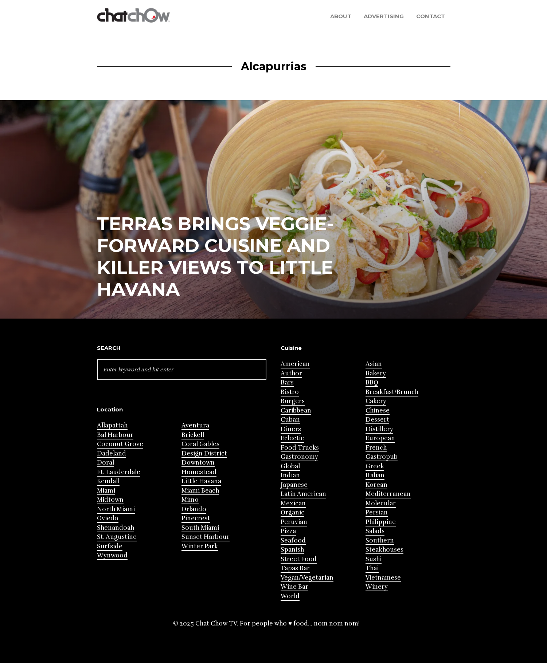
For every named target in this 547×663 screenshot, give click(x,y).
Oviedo (107, 518)
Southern (380, 540)
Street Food (299, 559)
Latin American (303, 494)
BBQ (372, 382)
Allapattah (112, 425)
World (290, 596)
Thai (372, 568)
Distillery (379, 429)
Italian (375, 475)
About (340, 16)
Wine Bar (294, 587)
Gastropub (382, 457)
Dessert (377, 419)
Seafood (293, 540)
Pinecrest (195, 518)
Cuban (290, 419)
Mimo (190, 500)
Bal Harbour (115, 435)
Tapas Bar (295, 568)
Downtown (198, 462)
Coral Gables (200, 444)
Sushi (374, 559)
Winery (377, 587)
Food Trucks (300, 447)
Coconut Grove (120, 444)
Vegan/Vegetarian (307, 577)
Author (291, 373)
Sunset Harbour (205, 537)
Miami (106, 490)
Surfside (109, 546)
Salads (375, 531)
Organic (292, 512)
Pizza (288, 531)
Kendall (108, 481)
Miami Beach (200, 490)
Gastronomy (299, 457)
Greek (375, 466)
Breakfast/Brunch (392, 392)
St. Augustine (117, 537)
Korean (376, 485)
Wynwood (112, 555)
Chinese (378, 410)
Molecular (381, 503)
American (295, 364)
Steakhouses (384, 549)
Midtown (110, 500)
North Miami (116, 509)
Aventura (195, 425)
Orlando (193, 509)
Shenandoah (115, 528)
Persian (377, 512)
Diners (291, 429)
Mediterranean (388, 494)
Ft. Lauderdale (118, 472)
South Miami (200, 528)
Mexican (293, 503)
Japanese (294, 485)
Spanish (292, 549)
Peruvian (294, 522)
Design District (204, 453)
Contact (430, 16)
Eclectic (292, 438)
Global (290, 466)
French (376, 447)
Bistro (290, 392)
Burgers (293, 401)
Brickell (192, 435)
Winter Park (199, 546)
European (380, 438)
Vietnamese (383, 577)
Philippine (381, 522)
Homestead (198, 472)
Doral (105, 462)
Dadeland (111, 453)
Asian (374, 364)
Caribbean (296, 410)
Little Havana (201, 481)
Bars (287, 382)
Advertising (384, 16)
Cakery (376, 401)
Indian (290, 475)
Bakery (376, 373)
